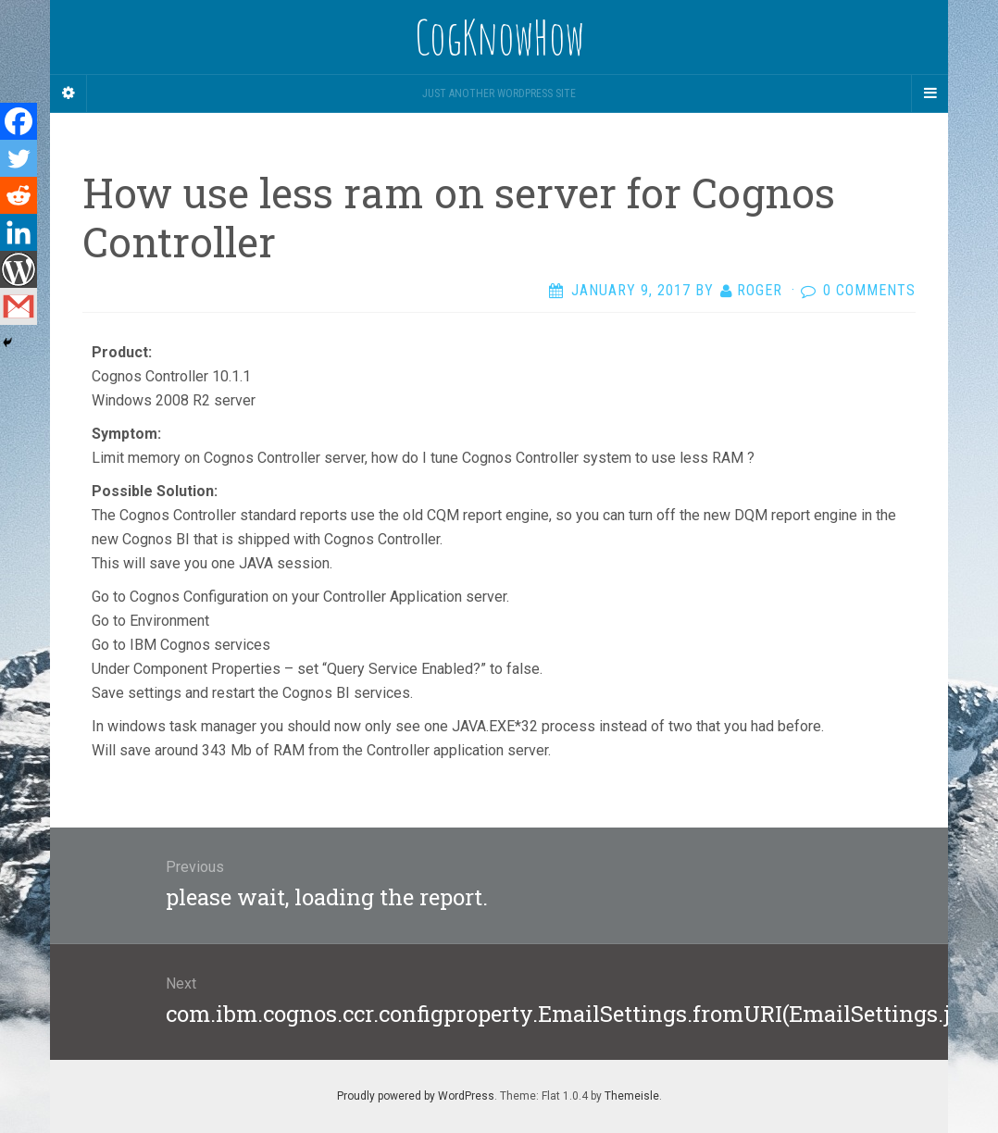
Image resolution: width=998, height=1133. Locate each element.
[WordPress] (18, 269)
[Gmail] (18, 306)
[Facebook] (18, 121)
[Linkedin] (18, 232)
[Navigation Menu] (929, 93)
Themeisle (632, 1095)
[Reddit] (18, 195)
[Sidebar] (68, 93)
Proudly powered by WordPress (415, 1095)
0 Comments (869, 290)
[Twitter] (18, 158)
